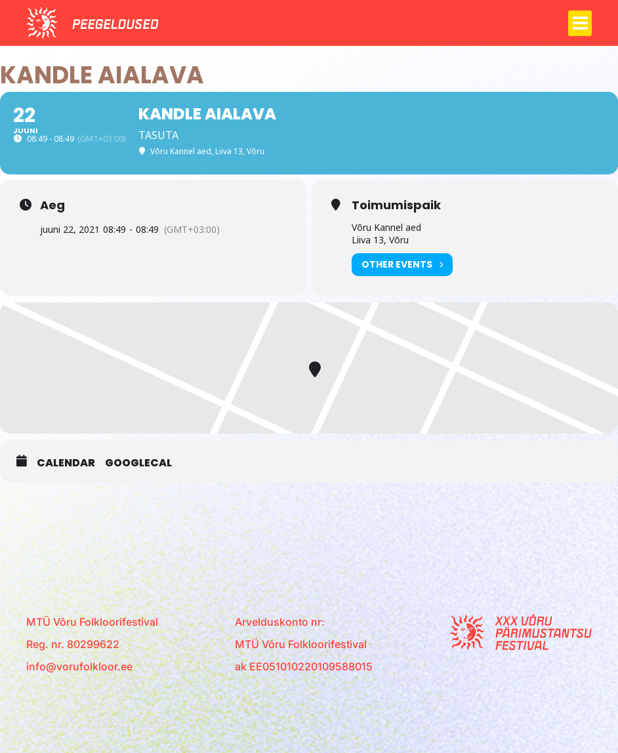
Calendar (66, 463)
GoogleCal (138, 463)
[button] (580, 23)
